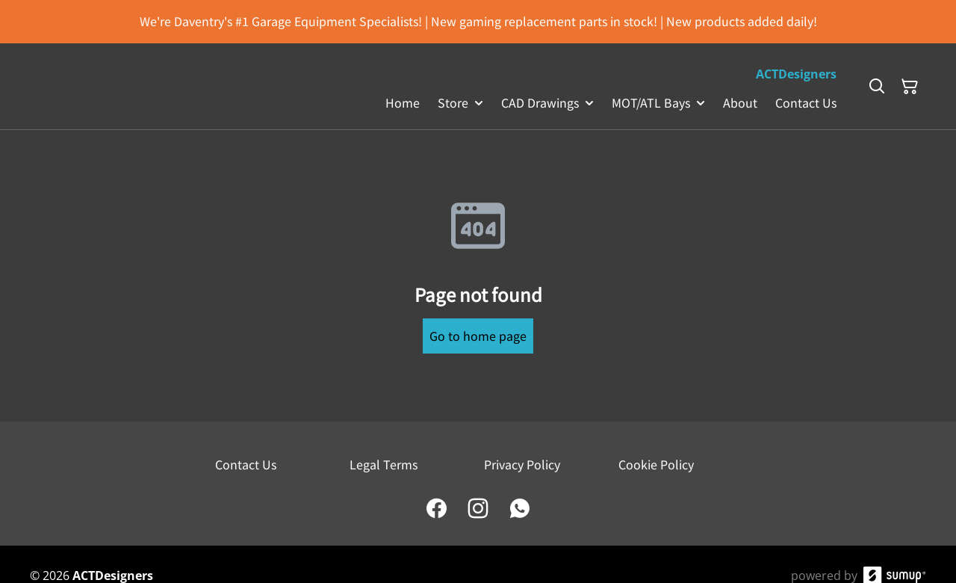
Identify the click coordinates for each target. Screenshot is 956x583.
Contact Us (245, 464)
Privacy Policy (522, 464)
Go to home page (478, 336)
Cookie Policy (656, 464)
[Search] (876, 86)
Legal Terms (384, 464)
